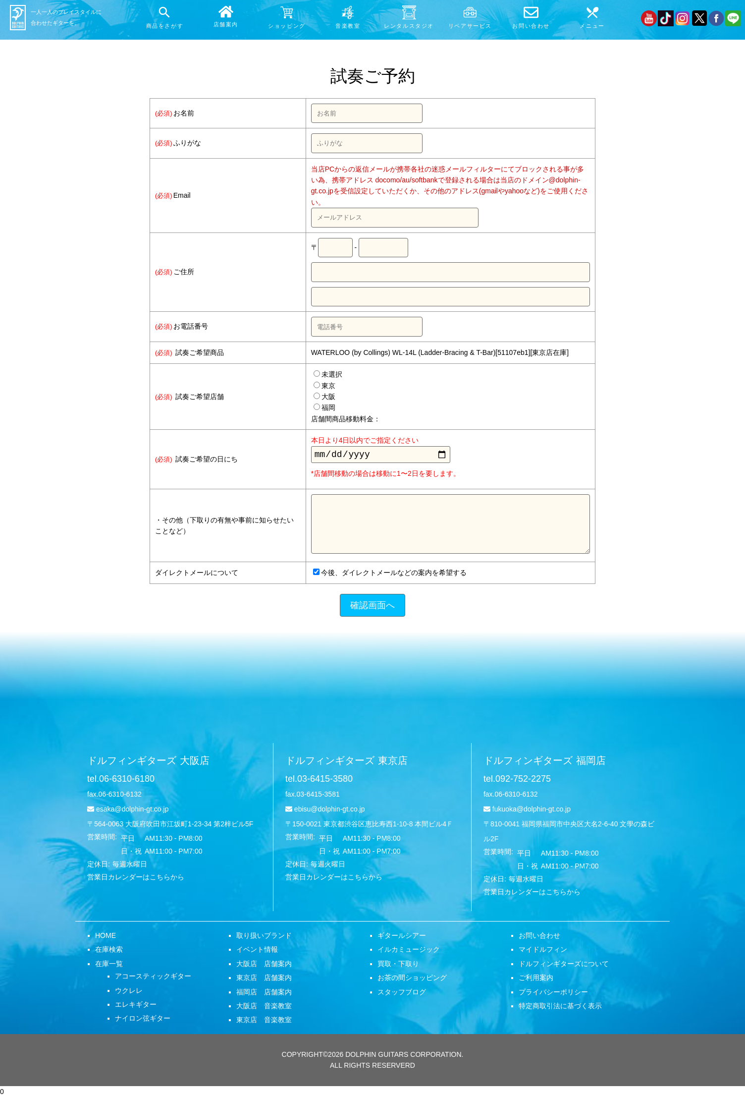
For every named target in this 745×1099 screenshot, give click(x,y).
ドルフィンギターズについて (564, 966)
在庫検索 (109, 951)
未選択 (328, 374)
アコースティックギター (153, 978)
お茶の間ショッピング (412, 979)
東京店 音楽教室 (264, 1022)
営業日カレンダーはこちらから (135, 879)
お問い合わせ (539, 937)
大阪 (324, 397)
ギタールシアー (401, 937)
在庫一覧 (109, 966)
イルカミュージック (408, 951)
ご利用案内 (536, 979)
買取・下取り (398, 966)
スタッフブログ (401, 994)
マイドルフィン (543, 951)
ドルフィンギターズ (148, 762)
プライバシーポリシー (553, 994)
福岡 (324, 407)
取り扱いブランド (264, 937)
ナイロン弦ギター (142, 1020)
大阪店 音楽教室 (264, 1008)
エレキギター (136, 1006)
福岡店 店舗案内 (264, 994)
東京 (324, 386)
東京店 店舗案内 (264, 979)
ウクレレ (129, 992)
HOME (105, 937)
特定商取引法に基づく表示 (560, 1008)
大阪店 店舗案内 (264, 966)
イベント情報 (257, 951)
